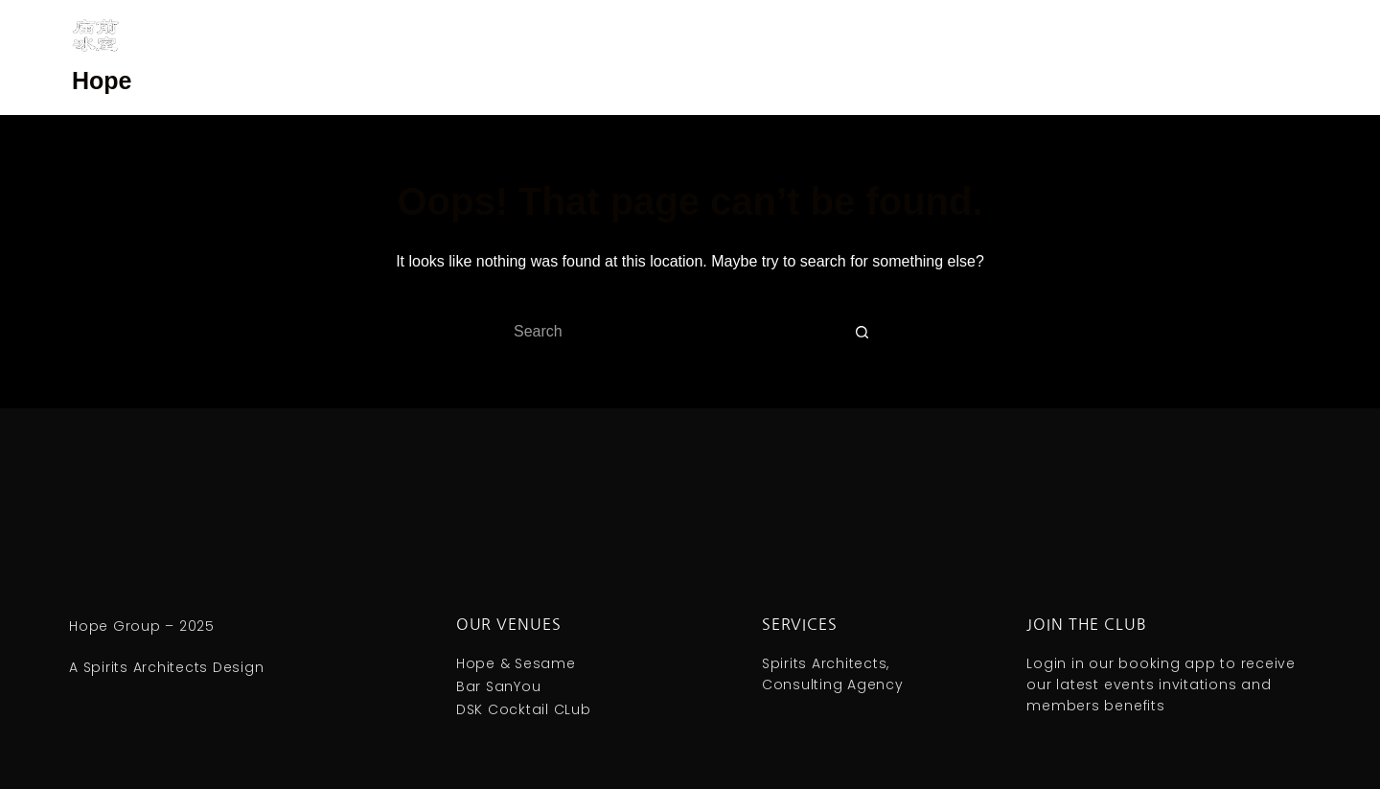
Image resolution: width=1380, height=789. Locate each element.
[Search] (1301, 58)
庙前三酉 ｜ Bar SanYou (611, 57)
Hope (102, 80)
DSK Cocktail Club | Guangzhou (401, 56)
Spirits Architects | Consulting (1015, 56)
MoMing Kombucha (1202, 56)
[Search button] (862, 332)
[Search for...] (670, 332)
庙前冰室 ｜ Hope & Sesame (803, 57)
